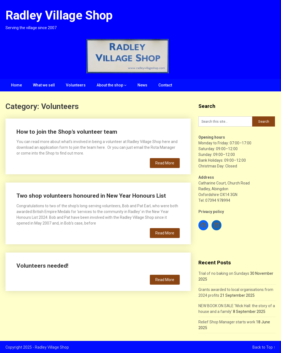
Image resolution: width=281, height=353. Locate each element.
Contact (165, 85)
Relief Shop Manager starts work (226, 322)
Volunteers (76, 85)
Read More (164, 163)
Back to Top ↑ (264, 347)
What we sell (44, 85)
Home (16, 85)
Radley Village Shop (59, 15)
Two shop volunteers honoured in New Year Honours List (91, 195)
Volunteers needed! (42, 265)
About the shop (110, 85)
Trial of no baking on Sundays (223, 273)
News (142, 85)
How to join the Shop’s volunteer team (66, 131)
